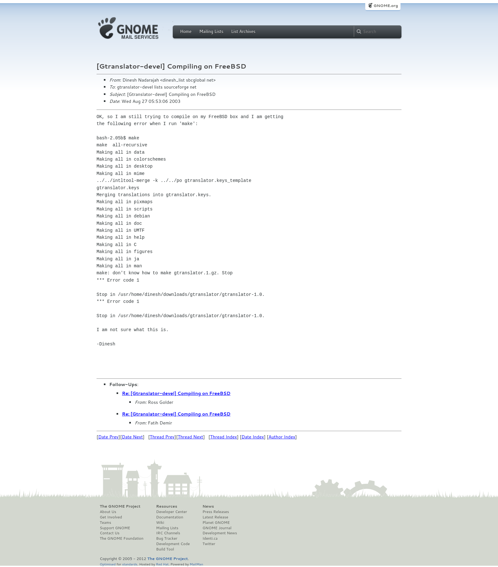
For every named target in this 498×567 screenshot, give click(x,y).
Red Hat (162, 564)
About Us (108, 511)
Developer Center (171, 511)
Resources (166, 506)
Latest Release (215, 517)
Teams (105, 522)
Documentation (169, 517)
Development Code (173, 543)
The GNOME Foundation (122, 538)
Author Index (281, 437)
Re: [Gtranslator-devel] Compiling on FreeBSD (176, 393)
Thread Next (190, 437)
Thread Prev (162, 437)
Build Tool (165, 549)
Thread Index (223, 437)
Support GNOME (115, 527)
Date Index (252, 437)
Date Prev (108, 437)
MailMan (196, 564)
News (208, 506)
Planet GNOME (216, 522)
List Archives (243, 31)
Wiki (160, 522)
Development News (219, 533)
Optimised (108, 564)
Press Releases (215, 511)
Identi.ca (210, 538)
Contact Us (109, 533)
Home (186, 31)
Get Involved (111, 517)
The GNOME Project (120, 506)
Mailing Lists (211, 31)
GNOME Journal (217, 527)
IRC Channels (168, 533)
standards (129, 564)
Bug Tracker (167, 538)
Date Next (132, 437)
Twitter (208, 543)
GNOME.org (386, 5)
